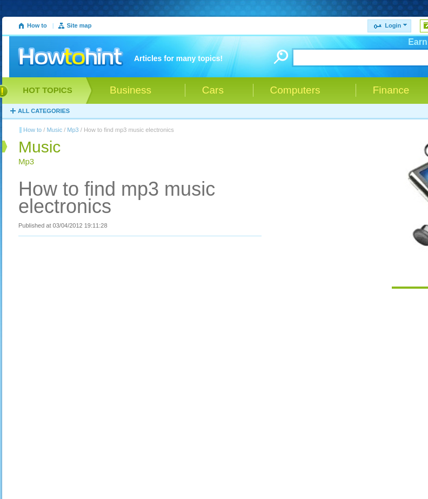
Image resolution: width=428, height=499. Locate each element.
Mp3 (72, 130)
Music (54, 130)
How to (37, 25)
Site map (79, 25)
